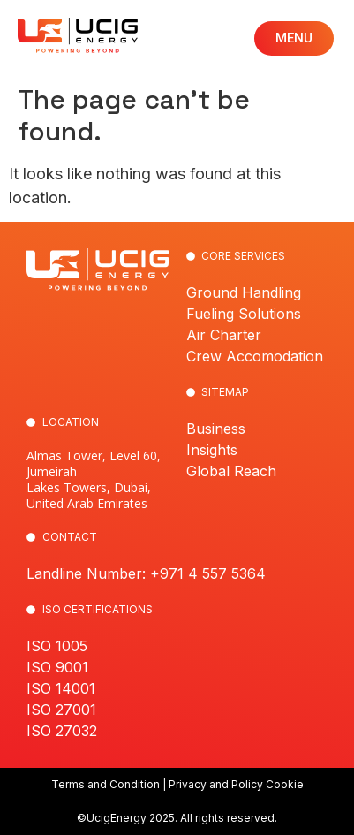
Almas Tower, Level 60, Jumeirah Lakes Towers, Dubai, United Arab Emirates (93, 479)
